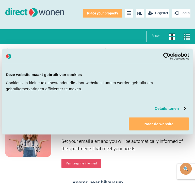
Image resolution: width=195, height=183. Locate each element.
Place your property (100, 13)
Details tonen (167, 108)
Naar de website (158, 124)
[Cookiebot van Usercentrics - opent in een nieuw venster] (167, 56)
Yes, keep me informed (81, 164)
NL (137, 13)
